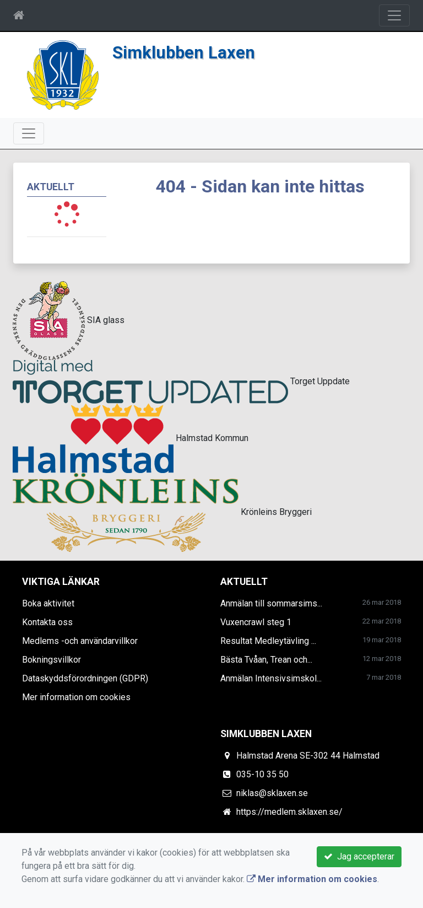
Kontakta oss (47, 622)
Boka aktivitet (48, 603)
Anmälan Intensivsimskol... (271, 678)
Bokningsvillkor (51, 659)
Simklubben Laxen (183, 52)
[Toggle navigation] (394, 15)
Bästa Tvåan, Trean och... (266, 659)
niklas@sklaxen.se (272, 793)
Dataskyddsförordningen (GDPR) (85, 678)
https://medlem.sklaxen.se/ (289, 812)
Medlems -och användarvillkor (80, 641)
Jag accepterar (359, 856)
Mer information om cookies (76, 697)
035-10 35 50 (262, 774)
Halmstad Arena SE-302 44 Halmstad (307, 755)
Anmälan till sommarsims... (271, 603)
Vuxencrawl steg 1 (255, 622)
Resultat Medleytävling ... (268, 641)
